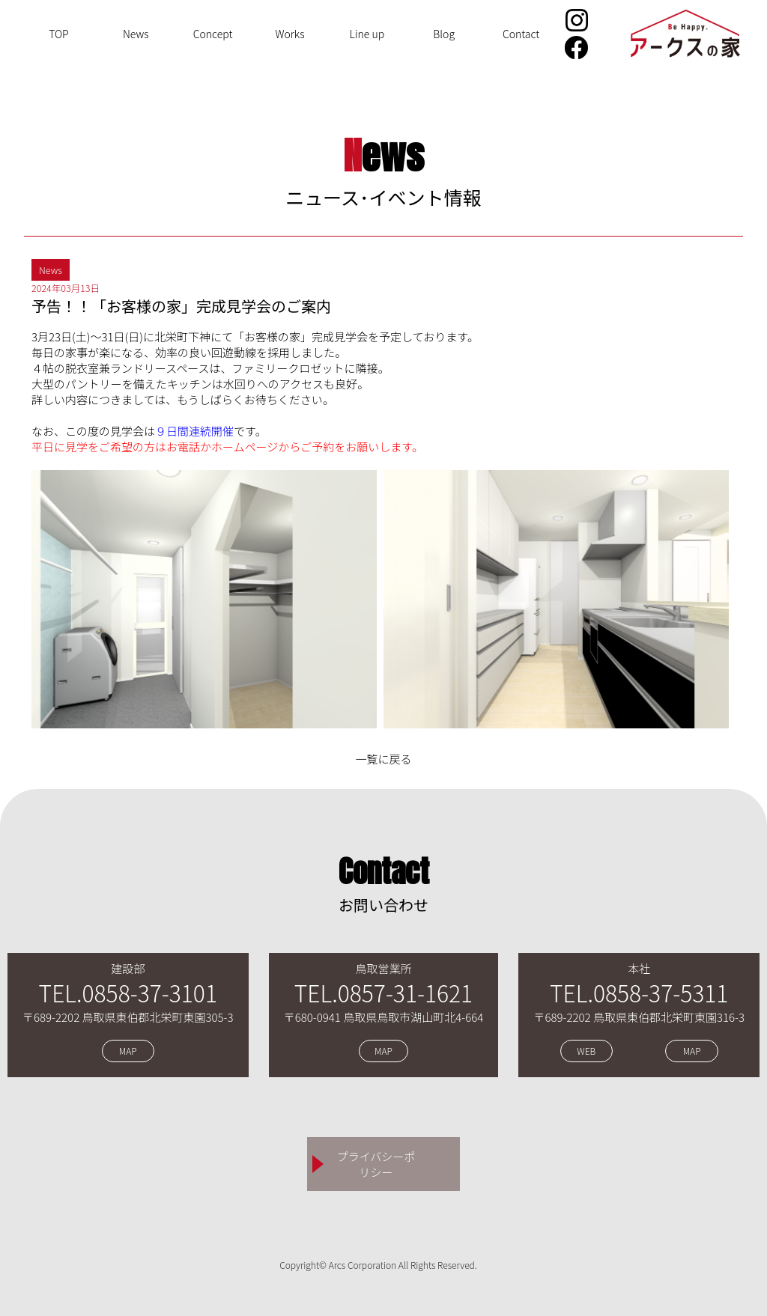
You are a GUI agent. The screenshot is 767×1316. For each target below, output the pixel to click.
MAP (128, 1051)
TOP (59, 33)
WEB (586, 1051)
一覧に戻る (383, 759)
